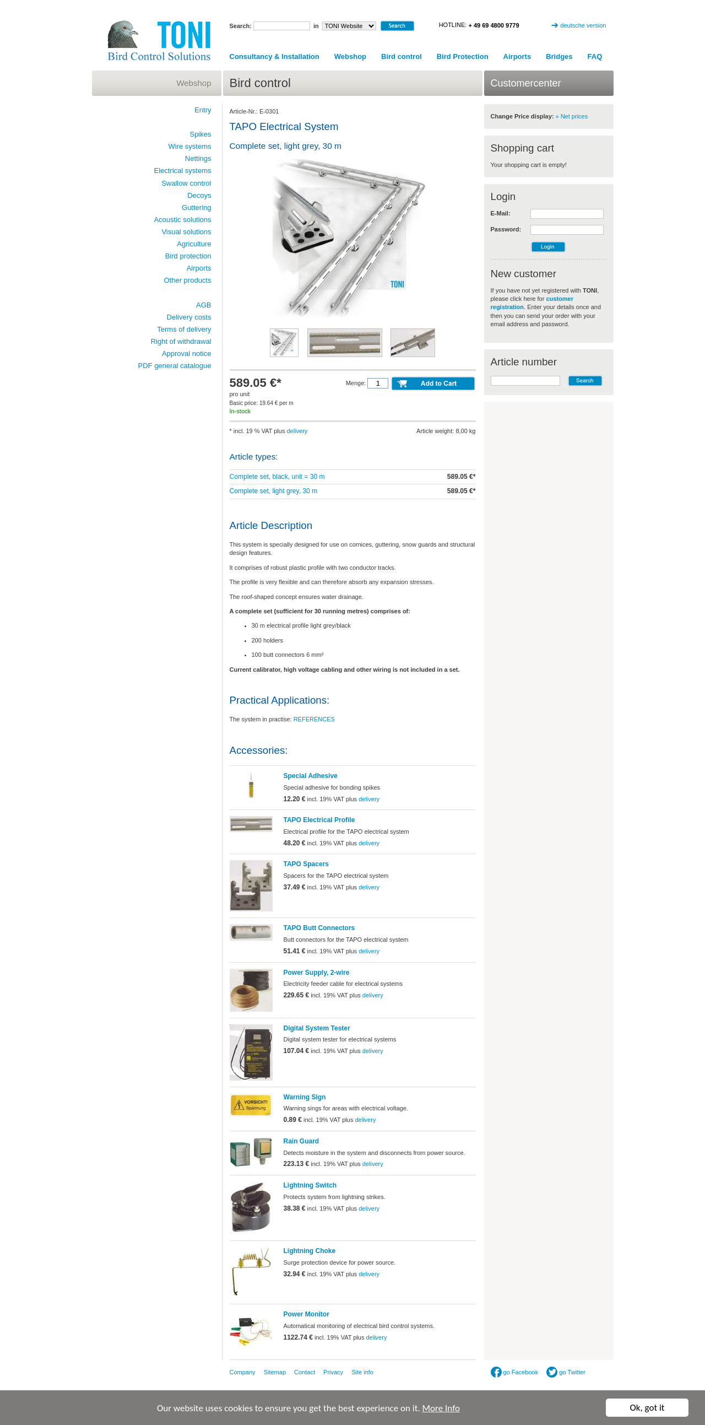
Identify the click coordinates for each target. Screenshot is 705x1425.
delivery (296, 431)
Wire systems (190, 146)
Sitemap (275, 1372)
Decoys (199, 195)
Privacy (333, 1372)
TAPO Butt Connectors (319, 928)
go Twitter (565, 1372)
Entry (202, 110)
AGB (203, 305)
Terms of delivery (184, 329)
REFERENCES (314, 719)
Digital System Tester (317, 1028)
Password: (506, 229)
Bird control (401, 56)
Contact (304, 1372)
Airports (517, 56)
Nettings (198, 158)
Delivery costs (189, 317)
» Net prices (572, 116)
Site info (362, 1372)
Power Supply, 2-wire (317, 972)
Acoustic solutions (182, 219)
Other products (188, 280)
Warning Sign (305, 1097)
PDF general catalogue (175, 365)
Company (243, 1372)
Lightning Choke (310, 1251)
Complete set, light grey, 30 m (274, 491)
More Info (441, 1409)
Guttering (196, 207)
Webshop (350, 56)
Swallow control (186, 183)
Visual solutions (186, 232)
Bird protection (188, 256)
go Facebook (515, 1372)
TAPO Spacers (306, 864)
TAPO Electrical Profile (319, 820)
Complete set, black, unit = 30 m (277, 477)
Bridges (559, 56)
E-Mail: (501, 213)
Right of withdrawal (181, 341)
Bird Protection (463, 56)
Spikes (200, 134)
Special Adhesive (311, 776)
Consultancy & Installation (274, 56)
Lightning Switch (310, 1185)
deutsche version (583, 25)
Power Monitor (306, 1314)
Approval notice (187, 353)
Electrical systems (182, 170)
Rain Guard (301, 1141)
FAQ (595, 56)
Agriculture (194, 244)
